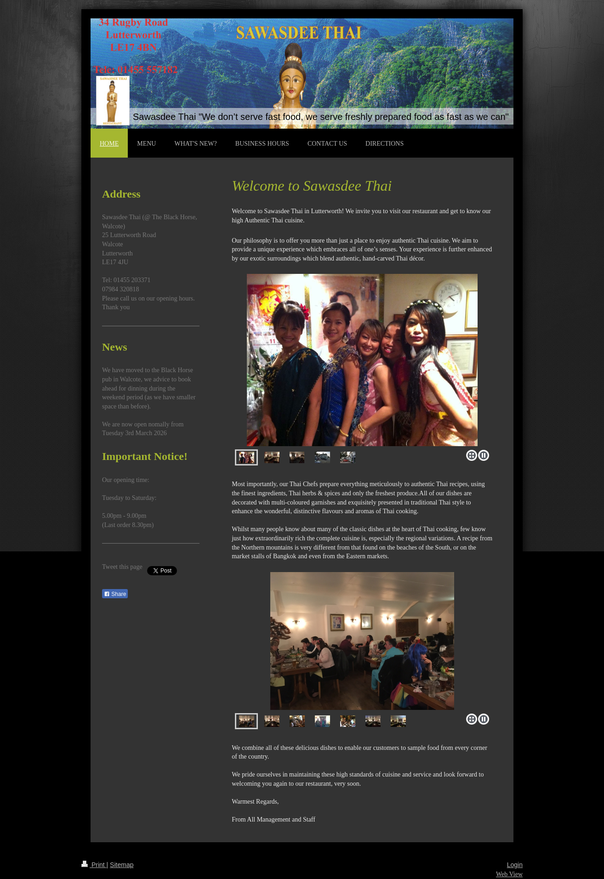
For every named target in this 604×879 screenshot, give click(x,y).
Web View (509, 874)
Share (115, 594)
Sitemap (121, 864)
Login (515, 864)
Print (94, 864)
